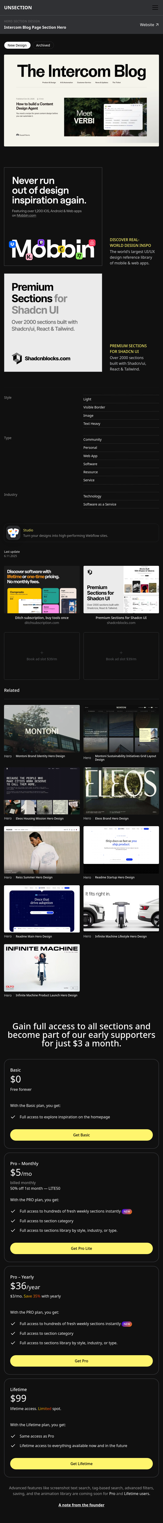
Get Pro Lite (81, 1248)
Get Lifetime (81, 1463)
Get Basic (81, 1135)
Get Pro (81, 1361)
